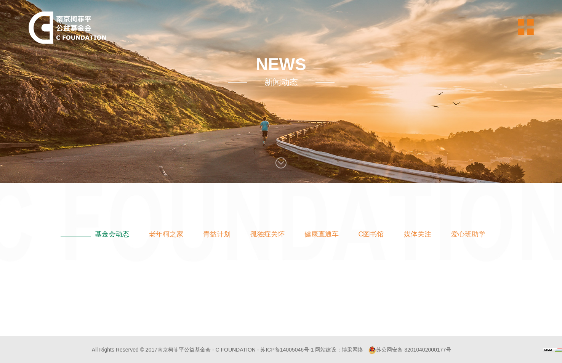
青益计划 (217, 234)
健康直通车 (321, 234)
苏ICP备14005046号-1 (287, 350)
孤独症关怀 (267, 234)
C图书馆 (371, 234)
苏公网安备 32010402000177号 (409, 350)
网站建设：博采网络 (339, 350)
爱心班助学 (468, 234)
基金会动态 (112, 234)
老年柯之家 (166, 234)
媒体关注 (417, 234)
